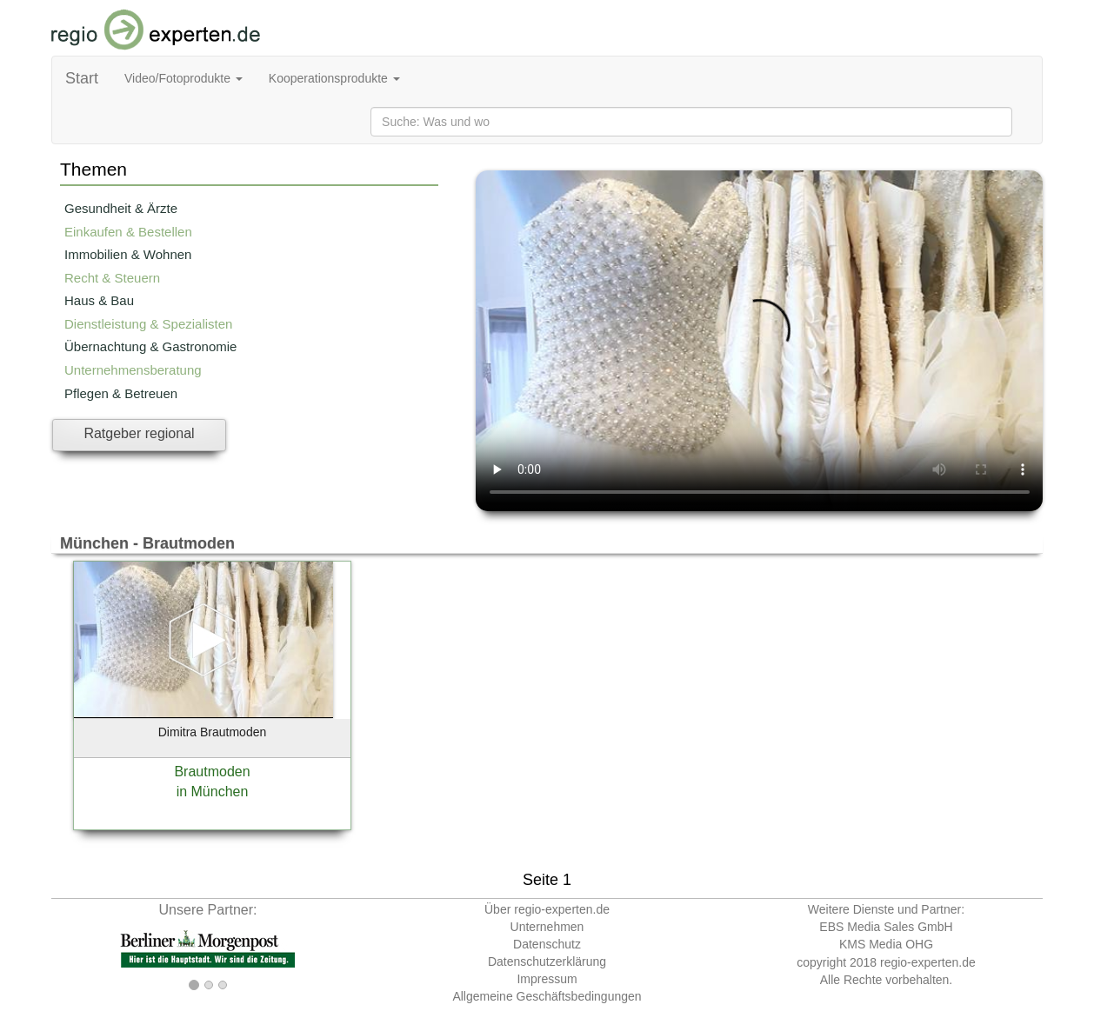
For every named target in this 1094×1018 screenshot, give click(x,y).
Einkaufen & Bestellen (128, 231)
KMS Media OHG (886, 944)
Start (81, 78)
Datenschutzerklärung (547, 961)
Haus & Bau (99, 300)
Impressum (547, 979)
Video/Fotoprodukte (183, 78)
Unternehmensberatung (133, 370)
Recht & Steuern (112, 277)
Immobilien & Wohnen (127, 254)
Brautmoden (212, 771)
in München (213, 791)
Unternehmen (547, 927)
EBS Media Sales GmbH (885, 927)
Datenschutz (547, 944)
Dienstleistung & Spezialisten (148, 323)
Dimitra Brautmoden (212, 732)
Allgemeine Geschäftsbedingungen (546, 996)
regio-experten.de (928, 962)
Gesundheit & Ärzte (120, 208)
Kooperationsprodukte (334, 78)
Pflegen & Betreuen (120, 393)
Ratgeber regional (138, 433)
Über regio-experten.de (547, 909)
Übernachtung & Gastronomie (150, 346)
